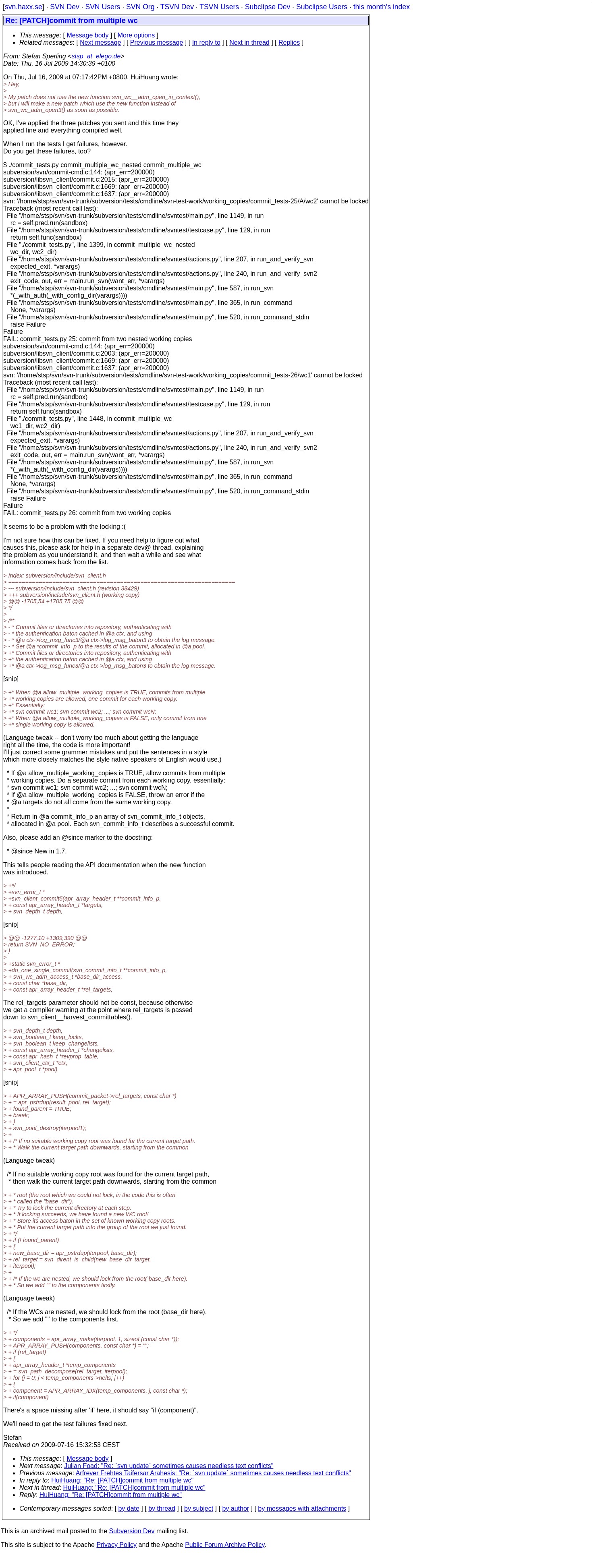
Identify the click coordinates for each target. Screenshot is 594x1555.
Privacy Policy (116, 1544)
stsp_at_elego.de (95, 56)
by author (235, 1508)
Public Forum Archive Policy (224, 1544)
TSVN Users (219, 7)
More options (136, 35)
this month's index (381, 7)
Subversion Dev (132, 1531)
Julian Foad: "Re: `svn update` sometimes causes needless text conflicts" (168, 1465)
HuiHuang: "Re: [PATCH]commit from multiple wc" (122, 1480)
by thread (161, 1508)
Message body (87, 35)
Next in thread (249, 42)
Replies (289, 42)
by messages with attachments (302, 1508)
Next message (100, 42)
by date (128, 1508)
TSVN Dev (177, 7)
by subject (198, 1508)
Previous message (156, 42)
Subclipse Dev (267, 7)
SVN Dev (64, 7)
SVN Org (140, 7)
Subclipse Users (321, 7)
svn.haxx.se (23, 7)
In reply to (206, 42)
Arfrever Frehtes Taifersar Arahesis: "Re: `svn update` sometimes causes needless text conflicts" (213, 1473)
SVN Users (102, 7)
